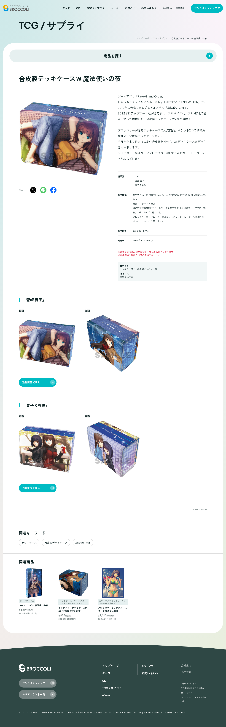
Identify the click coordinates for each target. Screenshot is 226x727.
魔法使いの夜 (126, 277)
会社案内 (167, 8)
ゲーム (115, 8)
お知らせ (130, 8)
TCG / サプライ (95, 8)
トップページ (142, 38)
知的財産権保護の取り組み (192, 688)
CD (78, 8)
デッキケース (126, 269)
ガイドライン (187, 693)
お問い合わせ (148, 8)
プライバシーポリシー (190, 684)
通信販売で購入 (31, 382)
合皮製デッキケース (147, 269)
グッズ (66, 8)
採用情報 (180, 8)
